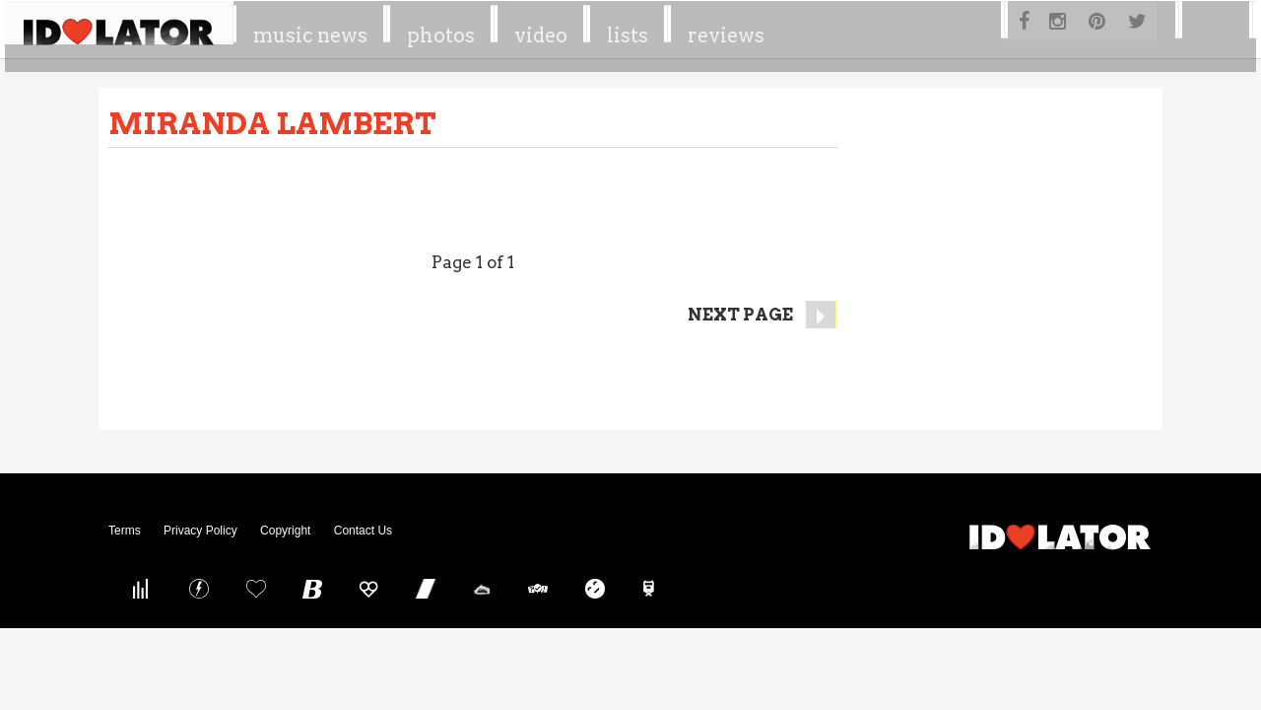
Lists (772, 29)
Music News (460, 29)
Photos (588, 29)
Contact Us (363, 530)
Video (686, 29)
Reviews (868, 29)
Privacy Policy (200, 530)
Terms (124, 530)
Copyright (285, 530)
